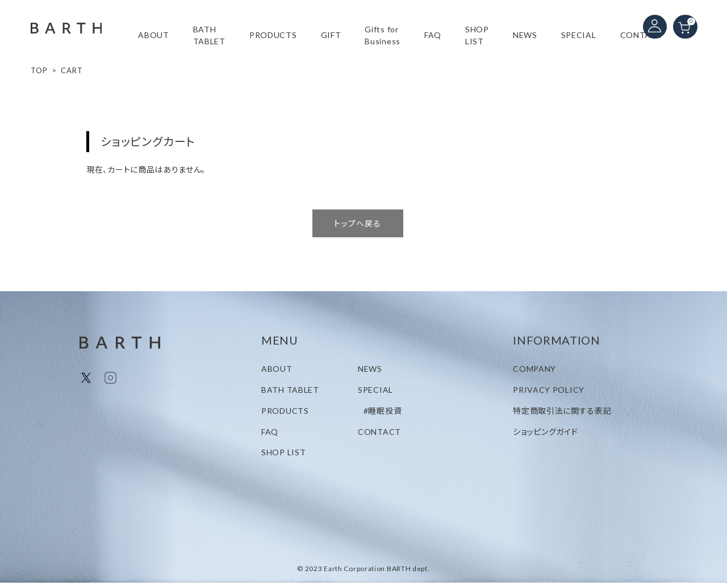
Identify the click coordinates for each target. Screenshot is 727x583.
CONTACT (641, 35)
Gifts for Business (382, 35)
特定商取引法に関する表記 (562, 411)
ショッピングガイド (545, 432)
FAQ (432, 35)
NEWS (525, 35)
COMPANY (534, 369)
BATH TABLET (209, 35)
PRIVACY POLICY (548, 390)
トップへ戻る (357, 223)
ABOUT (153, 35)
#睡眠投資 (383, 411)
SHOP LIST (477, 35)
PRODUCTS (285, 411)
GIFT (331, 35)
